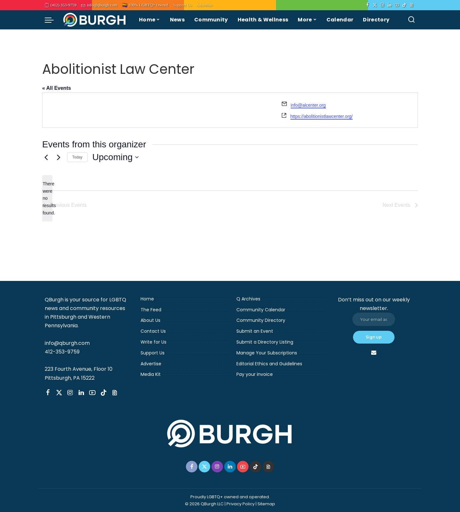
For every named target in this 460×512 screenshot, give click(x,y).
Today (77, 157)
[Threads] (411, 5)
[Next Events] (58, 157)
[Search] (411, 19)
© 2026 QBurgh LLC (204, 504)
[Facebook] (367, 5)
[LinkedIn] (389, 5)
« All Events (56, 88)
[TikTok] (404, 5)
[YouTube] (397, 5)
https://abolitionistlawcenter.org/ (321, 116)
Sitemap (266, 504)
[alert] (47, 198)
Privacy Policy (240, 504)
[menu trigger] (52, 19)
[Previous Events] (46, 157)
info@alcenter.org (308, 105)
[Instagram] (382, 5)
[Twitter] (375, 5)
